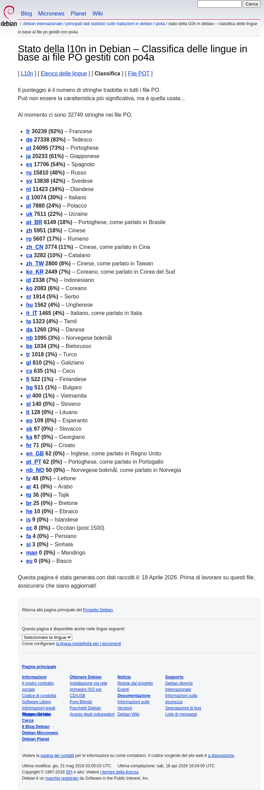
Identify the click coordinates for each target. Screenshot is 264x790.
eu (29, 561)
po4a (160, 23)
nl (28, 189)
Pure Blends (81, 701)
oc (29, 528)
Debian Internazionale (42, 23)
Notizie (124, 677)
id (28, 280)
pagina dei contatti (57, 755)
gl (28, 363)
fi (28, 379)
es (29, 164)
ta (28, 321)
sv (29, 181)
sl (28, 404)
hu (29, 305)
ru (29, 173)
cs (29, 371)
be (29, 346)
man (31, 553)
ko (29, 288)
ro (29, 239)
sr (28, 296)
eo (29, 420)
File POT (139, 73)
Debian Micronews (40, 732)
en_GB (35, 453)
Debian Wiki (129, 714)
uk (29, 214)
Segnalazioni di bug (183, 708)
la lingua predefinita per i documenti (88, 643)
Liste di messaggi (181, 714)
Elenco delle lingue (64, 73)
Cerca (27, 720)
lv (28, 478)
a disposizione (221, 755)
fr (28, 131)
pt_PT (33, 462)
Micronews (51, 14)
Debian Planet (35, 739)
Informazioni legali (38, 708)
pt (28, 148)
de (29, 140)
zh (29, 230)
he (29, 511)
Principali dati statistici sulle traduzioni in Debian (109, 23)
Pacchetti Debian (85, 708)
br (29, 503)
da (29, 330)
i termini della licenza (119, 772)
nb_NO (35, 470)
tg (28, 495)
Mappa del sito (36, 714)
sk (29, 429)
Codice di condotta (39, 695)
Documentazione (134, 695)
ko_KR (35, 272)
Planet (78, 14)
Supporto (174, 677)
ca (29, 255)
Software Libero (36, 701)
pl (28, 206)
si (28, 544)
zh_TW (35, 263)
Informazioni (34, 677)
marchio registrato (61, 778)
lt (28, 412)
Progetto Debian (98, 610)
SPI (69, 772)
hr (29, 445)
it (28, 197)
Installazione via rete (88, 683)
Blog (26, 14)
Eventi (123, 689)
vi (28, 396)
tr (28, 354)
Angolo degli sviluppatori (92, 714)
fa (28, 536)
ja (28, 156)
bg (29, 387)
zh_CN (34, 247)
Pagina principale (39, 666)
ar (28, 486)
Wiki (97, 14)
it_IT (31, 313)
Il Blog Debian (36, 726)
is (28, 520)
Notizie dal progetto (135, 683)
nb (29, 338)
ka (29, 437)
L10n (27, 73)
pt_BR (34, 222)
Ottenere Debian (86, 677)
